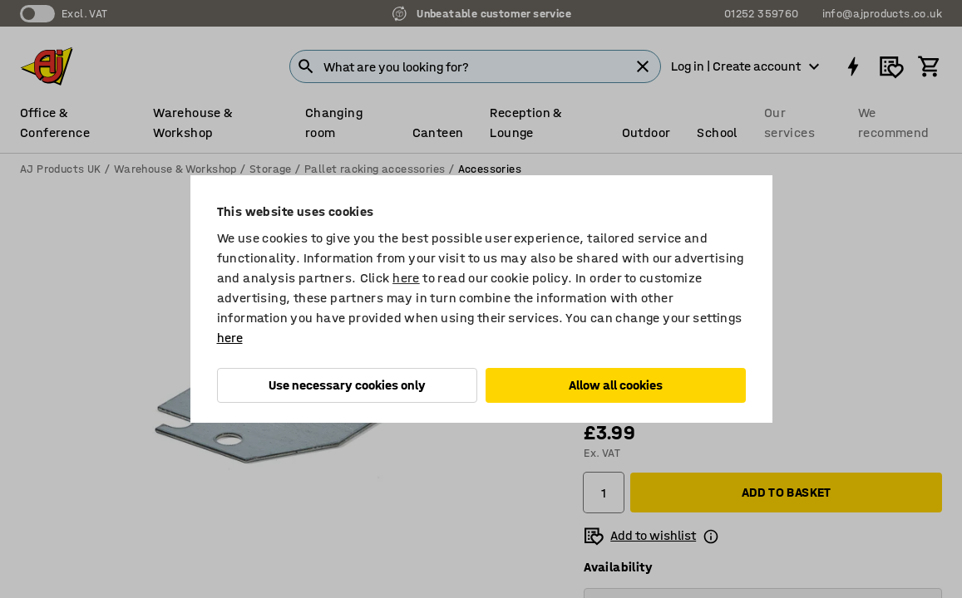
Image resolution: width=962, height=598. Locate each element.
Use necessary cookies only (347, 385)
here (406, 278)
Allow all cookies (616, 385)
